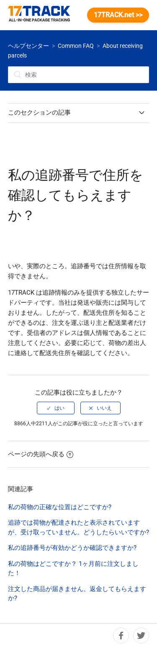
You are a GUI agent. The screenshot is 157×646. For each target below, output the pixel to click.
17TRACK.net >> (118, 15)
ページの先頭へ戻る (40, 454)
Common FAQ (76, 45)
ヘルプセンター (28, 45)
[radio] (56, 408)
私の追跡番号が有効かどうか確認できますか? (72, 548)
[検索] (78, 74)
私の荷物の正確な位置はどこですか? (59, 507)
